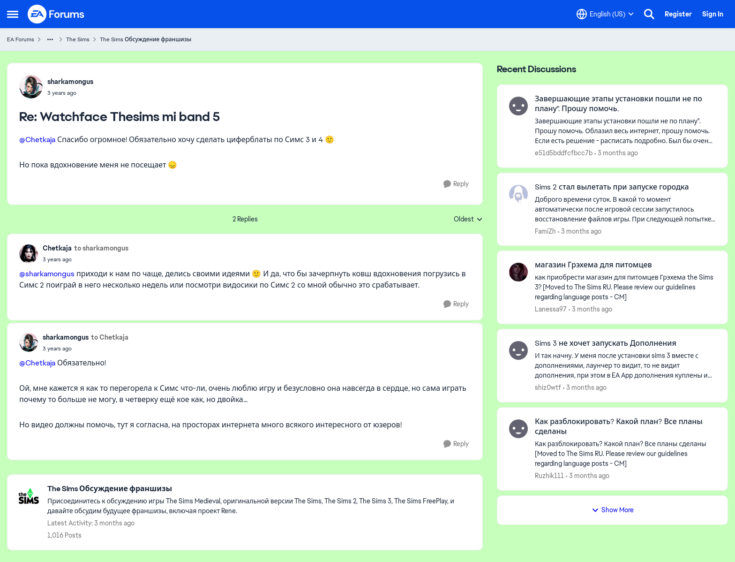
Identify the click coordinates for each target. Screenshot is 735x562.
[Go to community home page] (56, 14)
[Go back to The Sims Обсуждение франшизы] (260, 489)
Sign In (712, 14)
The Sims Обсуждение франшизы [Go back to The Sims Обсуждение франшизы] (145, 39)
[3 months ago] (616, 153)
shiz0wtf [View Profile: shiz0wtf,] (548, 387)
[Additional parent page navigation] (50, 39)
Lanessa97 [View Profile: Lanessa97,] (551, 309)
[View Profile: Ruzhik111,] (518, 428)
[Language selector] (605, 14)
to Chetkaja (109, 337)
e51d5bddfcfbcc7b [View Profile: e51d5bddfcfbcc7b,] (563, 153)
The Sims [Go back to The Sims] (78, 39)
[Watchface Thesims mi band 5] (70, 93)
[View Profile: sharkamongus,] (31, 87)
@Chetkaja (37, 139)
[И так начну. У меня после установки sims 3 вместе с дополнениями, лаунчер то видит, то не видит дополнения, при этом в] (625, 365)
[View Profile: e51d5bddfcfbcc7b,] (518, 106)
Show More (613, 510)
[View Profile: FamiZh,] (518, 194)
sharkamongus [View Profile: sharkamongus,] (70, 81)
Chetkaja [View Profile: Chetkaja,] (57, 248)
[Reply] (456, 184)
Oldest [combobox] (468, 219)
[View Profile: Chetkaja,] (28, 253)
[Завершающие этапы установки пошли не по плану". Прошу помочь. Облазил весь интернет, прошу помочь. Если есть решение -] (625, 131)
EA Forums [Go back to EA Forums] (20, 39)
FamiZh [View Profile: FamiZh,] (545, 231)
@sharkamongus (47, 274)
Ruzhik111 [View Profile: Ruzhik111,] (549, 475)
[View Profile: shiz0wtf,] (518, 350)
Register (678, 14)
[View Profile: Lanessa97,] (518, 272)
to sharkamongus (101, 248)
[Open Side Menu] (12, 14)
